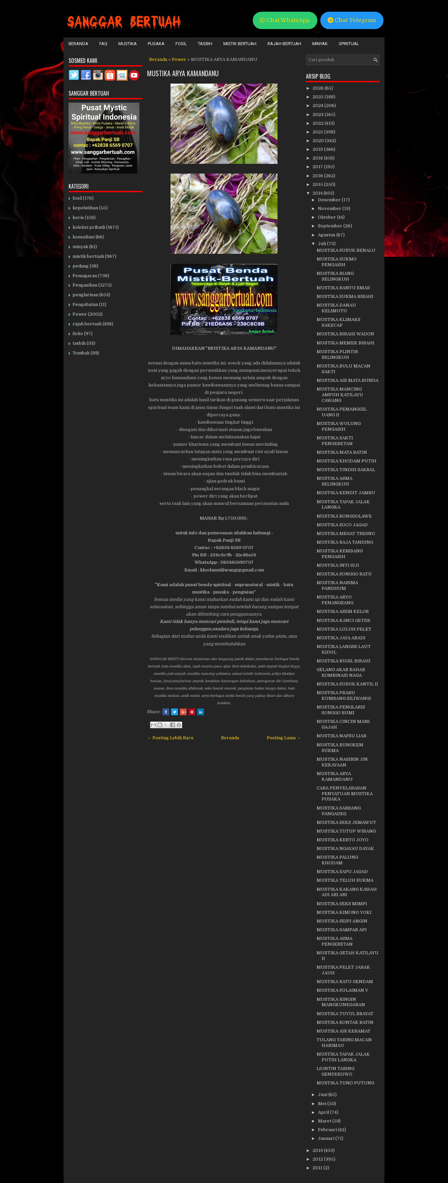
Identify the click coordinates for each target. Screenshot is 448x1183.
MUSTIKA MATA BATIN (342, 452)
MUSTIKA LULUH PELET (344, 629)
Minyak (320, 43)
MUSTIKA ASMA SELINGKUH (334, 481)
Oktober (327, 217)
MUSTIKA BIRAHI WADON (345, 333)
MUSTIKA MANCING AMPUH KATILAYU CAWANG (340, 395)
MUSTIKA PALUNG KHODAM (337, 860)
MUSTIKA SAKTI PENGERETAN (335, 440)
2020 (319, 140)
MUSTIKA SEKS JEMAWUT (346, 822)
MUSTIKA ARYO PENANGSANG (335, 600)
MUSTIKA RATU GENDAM (345, 981)
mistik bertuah (88, 256)
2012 (318, 1159)
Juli (322, 243)
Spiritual (349, 43)
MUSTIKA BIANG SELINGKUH (335, 276)
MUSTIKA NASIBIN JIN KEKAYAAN (342, 762)
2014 (318, 193)
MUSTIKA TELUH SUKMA (345, 880)
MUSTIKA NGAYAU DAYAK (345, 848)
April (324, 1112)
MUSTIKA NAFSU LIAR (341, 735)
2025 (319, 96)
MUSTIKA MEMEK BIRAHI (345, 342)
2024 (318, 105)
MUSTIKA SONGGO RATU (344, 573)
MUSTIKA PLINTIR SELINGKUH (337, 354)
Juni (323, 1094)
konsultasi (84, 236)
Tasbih (205, 43)
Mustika (127, 43)
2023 (319, 114)
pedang (81, 265)
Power (179, 59)
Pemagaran (85, 275)
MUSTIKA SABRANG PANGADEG (339, 810)
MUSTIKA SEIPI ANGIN (342, 921)
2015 (318, 184)
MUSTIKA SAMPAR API (342, 929)
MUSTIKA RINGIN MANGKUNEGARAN (341, 1002)
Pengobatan (85, 304)
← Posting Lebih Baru (170, 737)
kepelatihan (85, 207)
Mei (322, 1103)
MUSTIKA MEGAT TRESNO (346, 533)
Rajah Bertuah (284, 43)
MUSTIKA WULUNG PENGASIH (339, 426)
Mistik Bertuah (239, 43)
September (330, 225)
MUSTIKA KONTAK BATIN (345, 1022)
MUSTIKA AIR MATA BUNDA (347, 380)
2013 (318, 1150)
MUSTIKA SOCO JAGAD (342, 524)
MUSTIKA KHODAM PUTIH (346, 460)
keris (78, 217)
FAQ (103, 43)
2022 (319, 123)
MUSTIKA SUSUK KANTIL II (347, 683)
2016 (318, 175)
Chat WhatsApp (285, 20)
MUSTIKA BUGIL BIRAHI (343, 660)
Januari (326, 1138)
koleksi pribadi (89, 227)
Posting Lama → (284, 737)
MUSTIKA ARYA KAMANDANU (183, 73)
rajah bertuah (87, 323)
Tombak (81, 352)
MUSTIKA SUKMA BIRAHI (345, 296)
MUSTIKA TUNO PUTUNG (345, 1082)
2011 (318, 1167)
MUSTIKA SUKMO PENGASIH (337, 261)
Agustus (327, 234)
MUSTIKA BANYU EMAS (343, 287)
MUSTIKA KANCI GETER (343, 620)
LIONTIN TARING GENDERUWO (335, 1071)
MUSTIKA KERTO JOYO (342, 839)
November (330, 208)
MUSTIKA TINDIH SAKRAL (346, 469)
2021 (318, 131)
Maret (325, 1120)
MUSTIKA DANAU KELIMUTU (336, 308)
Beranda (78, 43)
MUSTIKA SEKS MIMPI (342, 903)
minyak (80, 246)
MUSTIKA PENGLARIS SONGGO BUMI (341, 710)
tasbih (79, 343)
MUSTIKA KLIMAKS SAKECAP (338, 322)
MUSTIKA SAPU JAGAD (342, 871)
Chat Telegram (352, 20)
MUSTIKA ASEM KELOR (343, 611)
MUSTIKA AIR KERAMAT (343, 1031)
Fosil (181, 43)
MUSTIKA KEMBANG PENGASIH (340, 553)
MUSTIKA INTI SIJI (338, 565)
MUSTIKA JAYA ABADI (341, 637)
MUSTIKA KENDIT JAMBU (346, 492)
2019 (318, 149)
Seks (78, 333)
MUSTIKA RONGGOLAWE (344, 516)
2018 (318, 157)
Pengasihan (85, 285)
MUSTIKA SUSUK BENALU (346, 250)
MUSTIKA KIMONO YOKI (344, 912)
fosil (77, 198)
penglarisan (85, 294)
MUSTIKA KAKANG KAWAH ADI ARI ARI (347, 892)
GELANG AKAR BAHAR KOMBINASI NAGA (341, 672)
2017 (318, 166)
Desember (330, 199)
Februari (328, 1129)
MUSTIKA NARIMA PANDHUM (337, 585)
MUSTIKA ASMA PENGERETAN (335, 941)
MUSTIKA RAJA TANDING (345, 542)
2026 (319, 88)
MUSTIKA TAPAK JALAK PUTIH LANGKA (343, 1057)
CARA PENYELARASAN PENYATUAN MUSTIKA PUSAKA (345, 793)
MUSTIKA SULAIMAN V (342, 990)
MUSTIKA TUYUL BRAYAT (345, 1013)
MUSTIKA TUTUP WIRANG (346, 831)
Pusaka (156, 43)
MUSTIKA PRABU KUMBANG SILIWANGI (344, 695)
